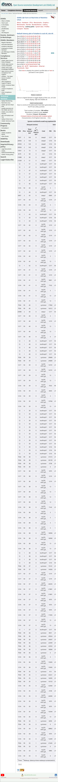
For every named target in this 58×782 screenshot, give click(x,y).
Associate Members (7, 44)
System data (39, 27)
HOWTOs (4, 139)
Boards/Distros (37, 25)
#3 (29, 36)
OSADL (3, 18)
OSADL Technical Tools (7, 121)
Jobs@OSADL (5, 29)
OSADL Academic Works (6, 133)
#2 (27, 36)
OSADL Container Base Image (7, 86)
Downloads (5, 141)
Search (3, 157)
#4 (31, 36)
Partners (3, 27)
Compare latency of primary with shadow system (36, 116)
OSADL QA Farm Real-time (30, 13)
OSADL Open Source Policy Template (7, 61)
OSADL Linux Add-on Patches (7, 112)
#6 (36, 36)
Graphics (46, 22)
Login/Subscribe (52, 11)
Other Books (5, 136)
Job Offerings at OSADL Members (8, 52)
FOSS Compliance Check (6, 93)
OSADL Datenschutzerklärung (7, 151)
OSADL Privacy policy (7, 154)
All (23, 66)
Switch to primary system (36, 103)
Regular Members (6, 42)
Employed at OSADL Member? (7, 49)
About (19, 22)
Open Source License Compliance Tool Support (7, 72)
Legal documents (6, 149)
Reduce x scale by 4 (36, 95)
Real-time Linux (5, 103)
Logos (3, 30)
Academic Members (7, 46)
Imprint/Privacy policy (38, 11)
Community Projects (5, 124)
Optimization (34, 66)
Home (28, 11)
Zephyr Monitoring (6, 101)
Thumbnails (20, 68)
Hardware (25, 22)
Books (3, 130)
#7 (37, 36)
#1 (25, 36)
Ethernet (41, 66)
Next (27, 68)
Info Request (5, 32)
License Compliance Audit (7, 89)
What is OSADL (5, 21)
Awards (26, 29)
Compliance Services (5, 57)
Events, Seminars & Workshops (7, 36)
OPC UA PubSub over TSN (7, 116)
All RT (26, 66)
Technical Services (17, 13)
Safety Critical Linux (7, 119)
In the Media (5, 25)
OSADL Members (7, 40)
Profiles (46, 27)
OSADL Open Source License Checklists (7, 64)
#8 (40, 36)
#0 (23, 36)
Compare (20, 29)
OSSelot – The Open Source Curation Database (7, 78)
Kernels (28, 25)
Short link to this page (53, 777)
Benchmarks (38, 22)
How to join (4, 23)
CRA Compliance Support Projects (6, 82)
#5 (33, 36)
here (23, 70)
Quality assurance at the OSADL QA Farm (7, 109)
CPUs (31, 22)
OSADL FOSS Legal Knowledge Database (7, 68)
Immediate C (5, 128)
